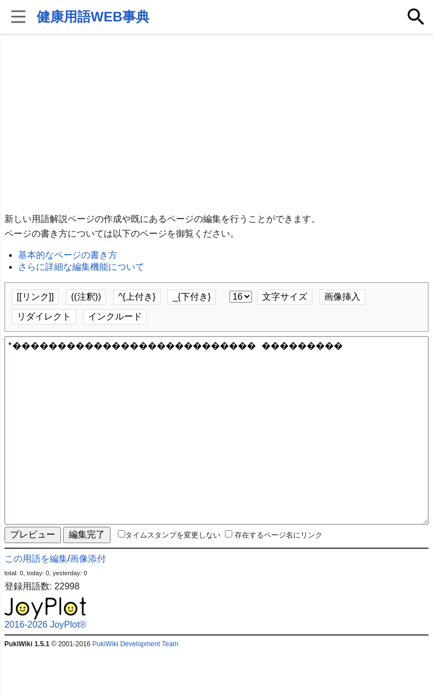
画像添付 (88, 599)
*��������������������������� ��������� (217, 450)
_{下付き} (192, 296)
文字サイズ (284, 296)
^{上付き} (137, 296)
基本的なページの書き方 (67, 255)
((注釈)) (86, 296)
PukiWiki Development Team (135, 684)
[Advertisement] (217, 124)
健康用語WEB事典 (93, 16)
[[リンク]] (35, 296)
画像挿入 (342, 296)
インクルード (115, 316)
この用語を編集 (36, 599)
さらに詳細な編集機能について (81, 267)
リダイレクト (44, 316)
